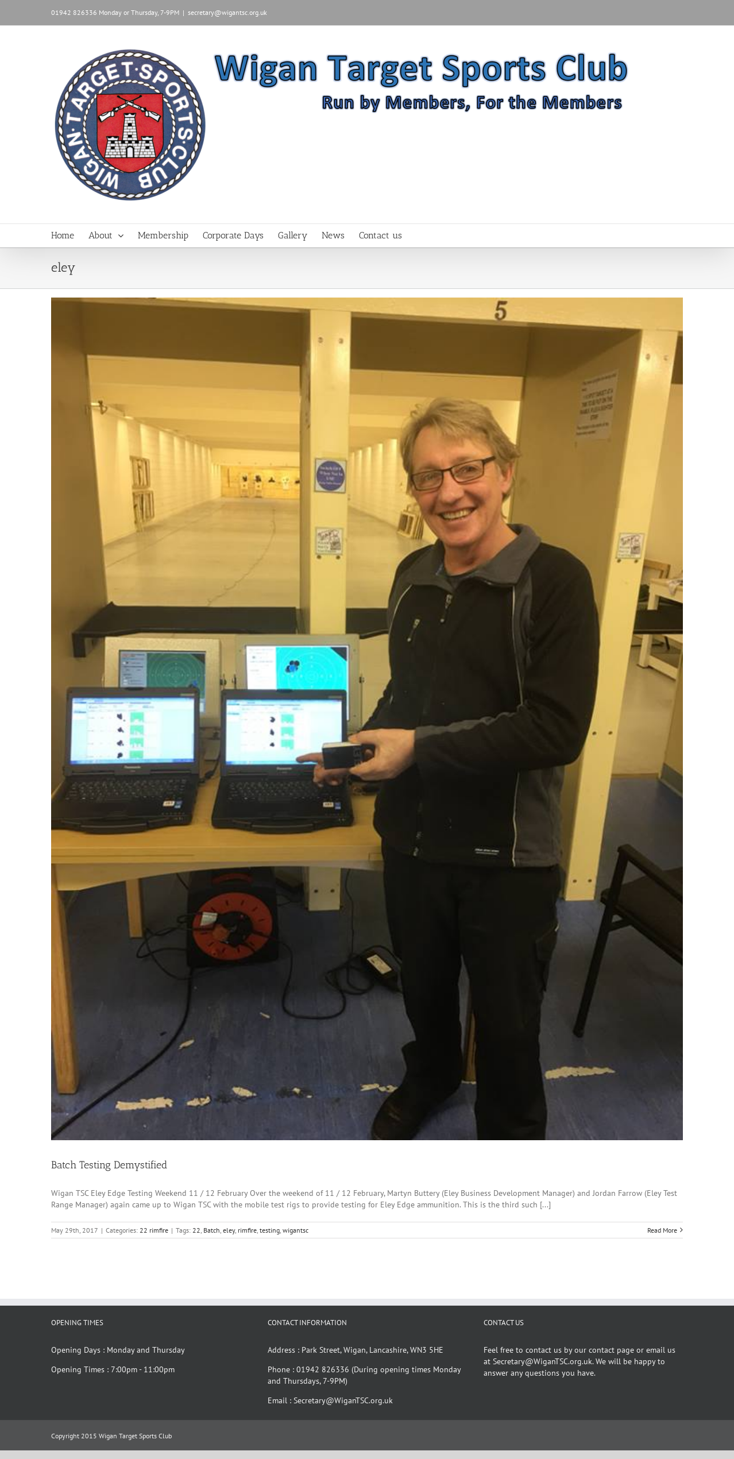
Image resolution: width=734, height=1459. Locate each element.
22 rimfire (154, 1230)
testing (270, 1230)
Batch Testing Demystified (109, 1165)
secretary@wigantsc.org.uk (227, 12)
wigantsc (295, 1230)
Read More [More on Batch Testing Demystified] (662, 1230)
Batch (211, 1230)
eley (229, 1230)
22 (196, 1230)
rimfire (247, 1230)
